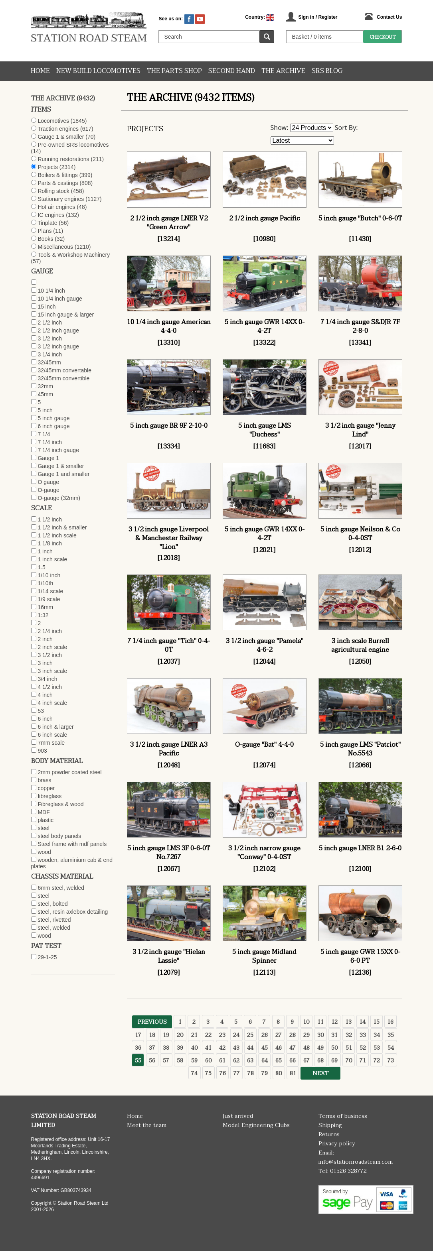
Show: (280, 127)
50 (334, 1047)
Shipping (330, 1125)
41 (208, 1047)
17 (138, 1035)
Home (40, 71)
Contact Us (389, 17)
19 (166, 1035)
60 (208, 1060)
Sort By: (346, 127)
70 (349, 1060)
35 (391, 1035)
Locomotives (53, 121)
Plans (44, 231)
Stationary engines (61, 199)
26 (264, 1035)
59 (194, 1060)
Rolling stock (53, 191)
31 (334, 1035)
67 (306, 1060)
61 (222, 1060)
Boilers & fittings (57, 175)
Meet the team (146, 1125)
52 (363, 1047)
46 (278, 1047)
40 (194, 1047)
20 (180, 1035)
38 (166, 1047)
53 (377, 1047)
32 (349, 1035)
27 (278, 1035)
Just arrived (238, 1116)
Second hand (231, 71)
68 (320, 1060)
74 (194, 1073)
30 (320, 1035)
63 (250, 1060)
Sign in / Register (317, 17)
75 (208, 1073)
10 (306, 1022)
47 (292, 1047)
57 (166, 1060)
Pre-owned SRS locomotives (73, 145)
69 (334, 1060)
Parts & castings (58, 183)
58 (180, 1060)
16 (390, 1022)
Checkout (382, 37)
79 (264, 1073)
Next (320, 1073)
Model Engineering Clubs (256, 1125)
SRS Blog (327, 71)
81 (293, 1073)
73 (391, 1060)
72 (377, 1060)
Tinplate (47, 223)
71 (363, 1060)
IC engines (51, 215)
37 (152, 1047)
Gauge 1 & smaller (61, 137)
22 (208, 1035)
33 (363, 1035)
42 (222, 1047)
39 (180, 1047)
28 (292, 1035)
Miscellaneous (55, 247)
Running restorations (63, 159)
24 (236, 1035)
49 (320, 1047)
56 (152, 1060)
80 (278, 1073)
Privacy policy (336, 1143)
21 (194, 1035)
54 (391, 1047)
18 (152, 1035)
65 (278, 1060)
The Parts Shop (174, 71)
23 (222, 1035)
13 (348, 1022)
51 (349, 1047)
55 (138, 1060)
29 (306, 1035)
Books (45, 239)
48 (306, 1047)
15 (376, 1022)
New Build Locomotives (98, 71)
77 (236, 1073)
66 (292, 1060)
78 (250, 1073)
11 (320, 1022)
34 (377, 1035)
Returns (329, 1134)
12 (334, 1022)
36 (138, 1047)
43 (236, 1047)
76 (222, 1073)
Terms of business (342, 1116)
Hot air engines (56, 207)
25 (250, 1035)
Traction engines (58, 129)
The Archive (283, 71)
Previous (152, 1022)
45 (264, 1047)
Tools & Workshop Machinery (74, 255)
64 (264, 1060)
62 (236, 1060)
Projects (48, 167)
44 (250, 1047)
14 (362, 1022)
